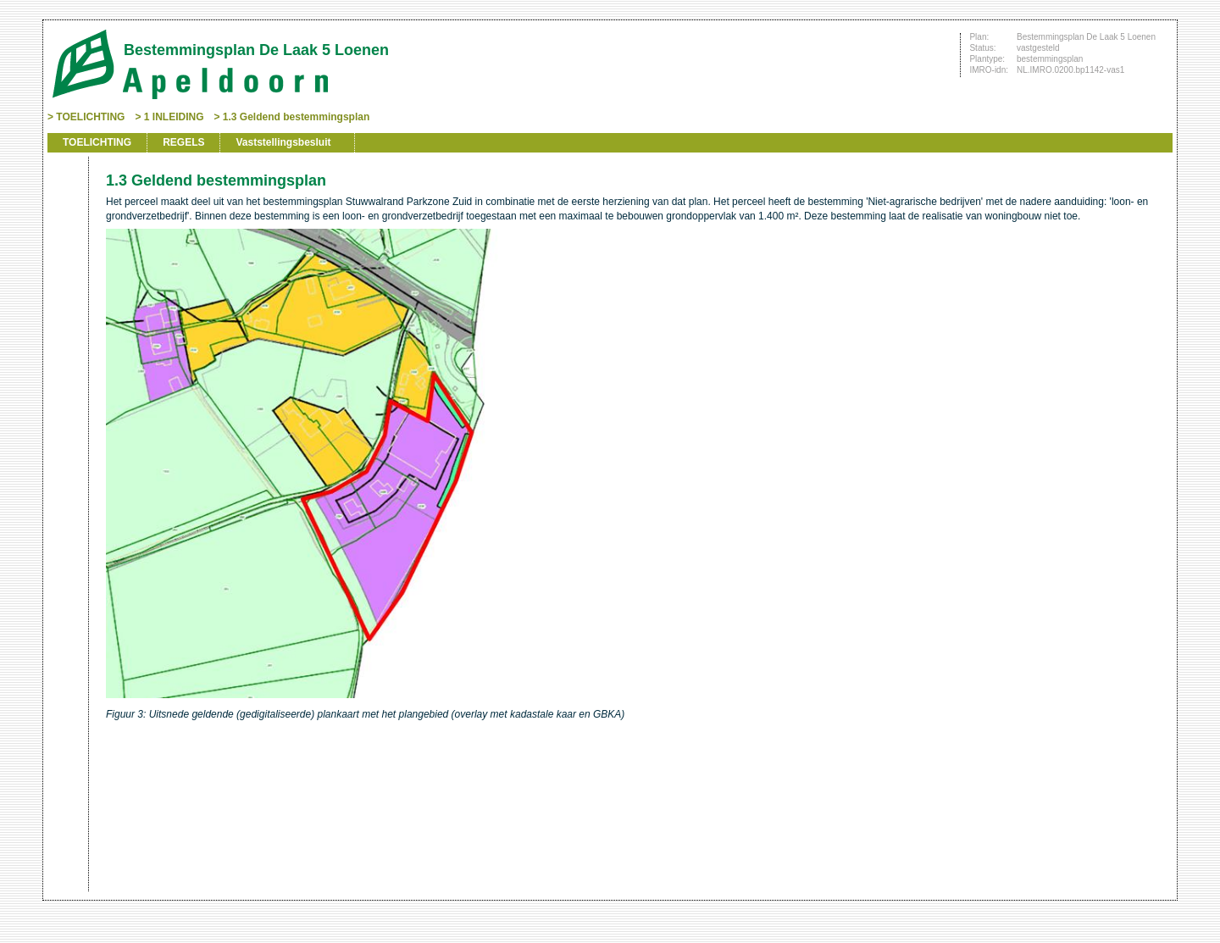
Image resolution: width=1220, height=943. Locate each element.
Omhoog (66, 290)
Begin (66, 213)
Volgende (66, 264)
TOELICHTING (90, 117)
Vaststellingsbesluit (283, 142)
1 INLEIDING (174, 117)
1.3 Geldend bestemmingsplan (296, 117)
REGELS (183, 142)
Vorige (66, 239)
